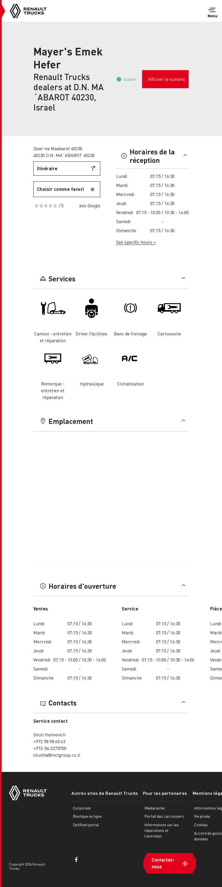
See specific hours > (136, 242)
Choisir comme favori (60, 189)
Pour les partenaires (164, 793)
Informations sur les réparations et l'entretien (161, 830)
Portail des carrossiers (164, 816)
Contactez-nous (162, 862)
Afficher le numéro (168, 79)
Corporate (82, 807)
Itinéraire (47, 168)
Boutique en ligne (87, 816)
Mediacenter (154, 807)
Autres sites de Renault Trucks (104, 793)
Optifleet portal (86, 824)
